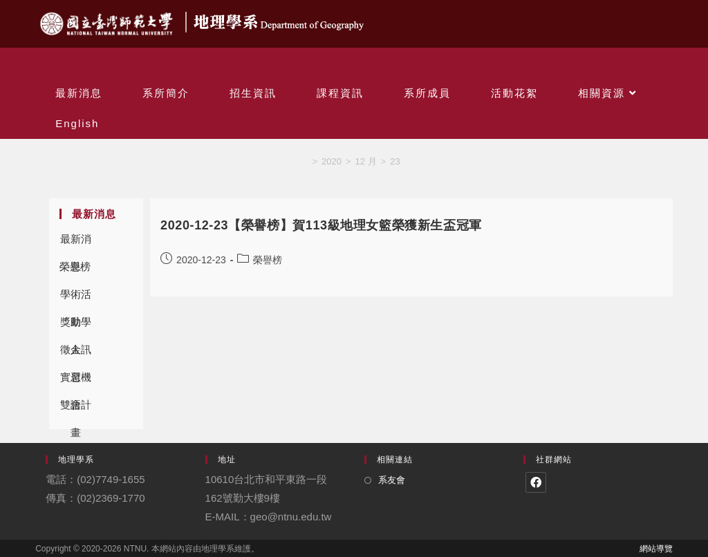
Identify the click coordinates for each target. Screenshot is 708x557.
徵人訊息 (75, 353)
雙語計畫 (75, 409)
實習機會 (75, 381)
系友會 (391, 480)
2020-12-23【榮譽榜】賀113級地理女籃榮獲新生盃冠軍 (321, 225)
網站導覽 (656, 549)
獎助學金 (75, 326)
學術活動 (75, 298)
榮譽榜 (75, 266)
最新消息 (75, 243)
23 (395, 161)
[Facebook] (535, 482)
